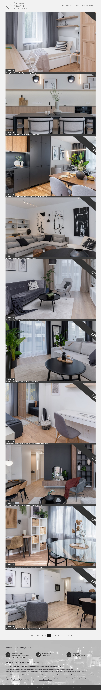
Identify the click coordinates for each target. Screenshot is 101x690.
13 (71, 635)
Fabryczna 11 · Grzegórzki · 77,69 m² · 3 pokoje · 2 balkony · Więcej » (24, 505)
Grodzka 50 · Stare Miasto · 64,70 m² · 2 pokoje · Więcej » (21, 258)
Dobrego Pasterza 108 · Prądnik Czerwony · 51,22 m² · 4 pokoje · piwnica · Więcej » (27, 443)
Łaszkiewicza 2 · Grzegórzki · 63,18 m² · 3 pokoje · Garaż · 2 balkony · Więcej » (26, 196)
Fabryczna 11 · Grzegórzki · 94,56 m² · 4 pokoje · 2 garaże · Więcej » (23, 134)
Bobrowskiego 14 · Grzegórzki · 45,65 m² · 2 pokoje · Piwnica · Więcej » (24, 629)
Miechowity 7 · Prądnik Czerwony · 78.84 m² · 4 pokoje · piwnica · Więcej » (25, 567)
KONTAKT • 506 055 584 (88, 5)
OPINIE (77, 5)
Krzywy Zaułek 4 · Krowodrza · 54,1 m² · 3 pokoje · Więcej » (21, 73)
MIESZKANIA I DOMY (67, 5)
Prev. (31, 635)
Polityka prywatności (77, 687)
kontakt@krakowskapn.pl (45, 680)
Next (38, 635)
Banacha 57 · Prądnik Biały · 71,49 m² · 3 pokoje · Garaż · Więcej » (23, 381)
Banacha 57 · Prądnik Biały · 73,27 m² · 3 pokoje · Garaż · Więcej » (23, 320)
